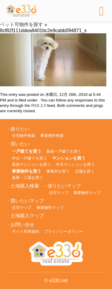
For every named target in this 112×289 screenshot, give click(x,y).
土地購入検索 (24, 185)
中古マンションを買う (75, 164)
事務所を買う (58, 171)
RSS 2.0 (38, 105)
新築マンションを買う (31, 164)
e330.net (58, 280)
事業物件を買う (26, 171)
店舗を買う (84, 171)
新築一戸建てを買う (63, 151)
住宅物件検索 (23, 135)
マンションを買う (68, 158)
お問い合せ (22, 224)
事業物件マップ (87, 192)
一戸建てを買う (26, 151)
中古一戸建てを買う (29, 158)
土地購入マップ (27, 215)
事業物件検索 (52, 135)
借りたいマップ (64, 185)
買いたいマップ (27, 200)
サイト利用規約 (25, 231)
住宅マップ (58, 192)
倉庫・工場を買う (27, 177)
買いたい (20, 143)
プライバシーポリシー (63, 231)
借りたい (20, 129)
